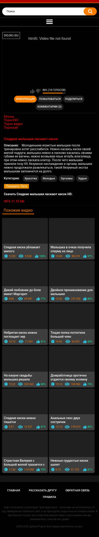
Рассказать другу (43, 490)
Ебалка (9, 116)
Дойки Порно (38, 526)
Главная (13, 490)
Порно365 (11, 120)
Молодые (49, 178)
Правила (49, 497)
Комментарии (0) (49, 106)
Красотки (31, 178)
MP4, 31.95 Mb (14, 201)
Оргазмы (66, 178)
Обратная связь (77, 490)
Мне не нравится (38, 91)
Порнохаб (11, 127)
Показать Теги (16, 186)
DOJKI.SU (11, 35)
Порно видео (13, 124)
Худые (82, 178)
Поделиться (73, 99)
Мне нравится (32, 91)
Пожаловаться (50, 99)
